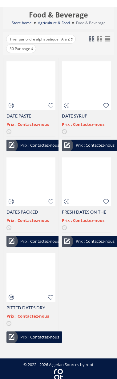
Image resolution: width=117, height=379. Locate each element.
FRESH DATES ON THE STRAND (84, 212)
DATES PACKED (22, 212)
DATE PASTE (18, 115)
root (90, 364)
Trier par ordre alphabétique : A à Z (42, 39)
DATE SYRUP (74, 115)
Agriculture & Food (54, 22)
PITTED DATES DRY (25, 307)
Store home (22, 22)
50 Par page (22, 48)
